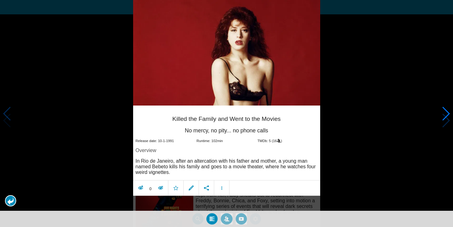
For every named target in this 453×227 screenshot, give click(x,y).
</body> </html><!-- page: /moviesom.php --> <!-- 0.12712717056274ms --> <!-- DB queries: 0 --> (226, 113)
